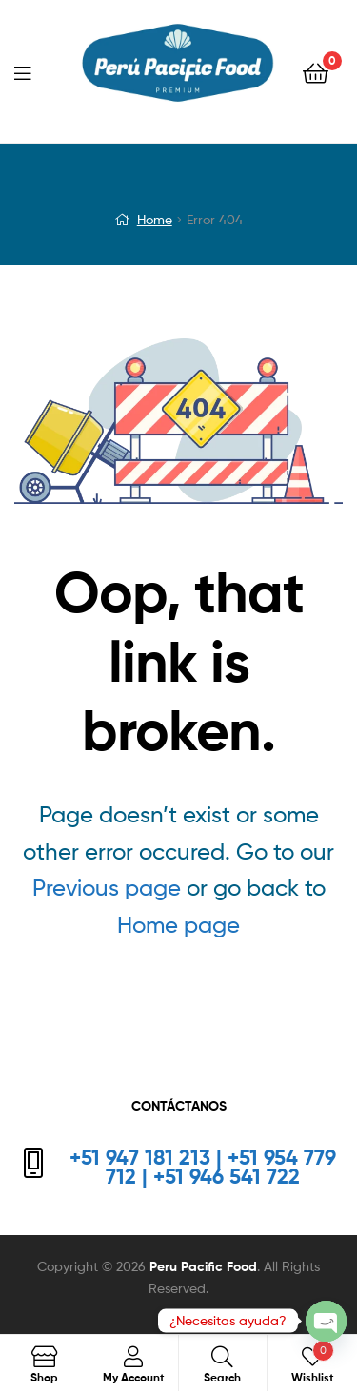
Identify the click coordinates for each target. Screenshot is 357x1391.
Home (154, 219)
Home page (178, 924)
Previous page (106, 887)
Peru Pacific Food (203, 1266)
